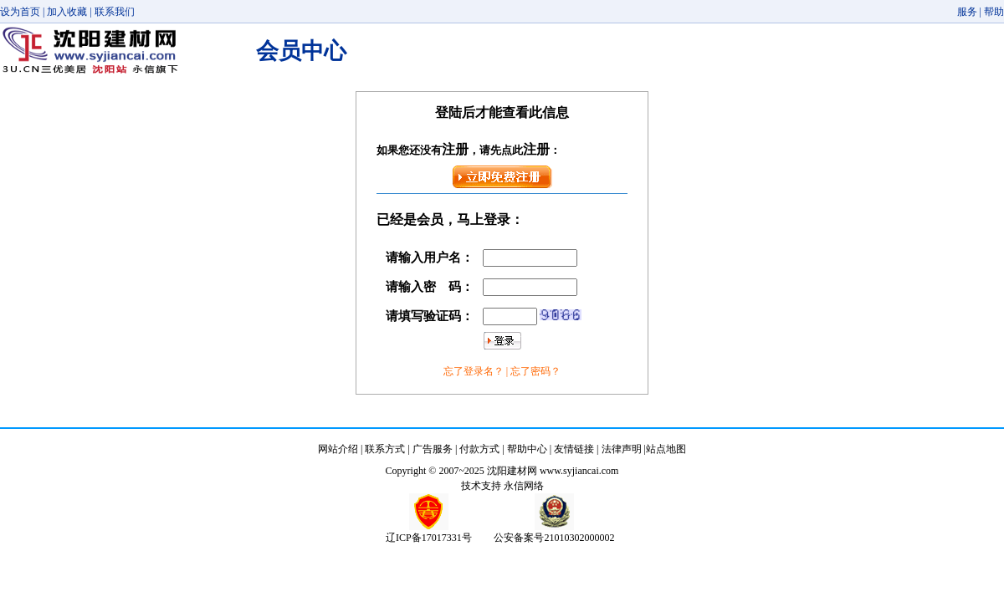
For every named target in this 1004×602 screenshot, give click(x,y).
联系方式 (385, 449)
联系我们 (115, 12)
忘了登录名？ (474, 371)
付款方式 (479, 449)
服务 (967, 12)
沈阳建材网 (512, 471)
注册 (455, 149)
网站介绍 (338, 449)
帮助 (994, 12)
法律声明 (622, 449)
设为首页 (20, 12)
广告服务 (432, 449)
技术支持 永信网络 (502, 486)
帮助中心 (527, 449)
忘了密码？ (535, 371)
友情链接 (574, 449)
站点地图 (666, 449)
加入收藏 (67, 12)
